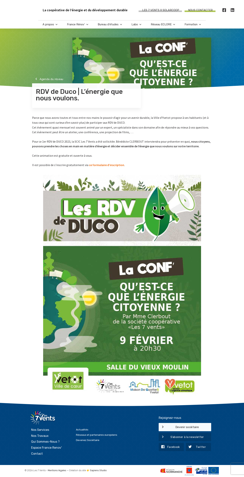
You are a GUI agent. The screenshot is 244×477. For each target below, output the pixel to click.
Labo (136, 24)
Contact (37, 453)
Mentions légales (57, 470)
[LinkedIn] (232, 10)
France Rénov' (78, 24)
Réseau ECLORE (163, 24)
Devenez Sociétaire (87, 440)
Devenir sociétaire (179, 427)
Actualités (82, 429)
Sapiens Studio (98, 470)
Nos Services (40, 430)
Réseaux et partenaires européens (96, 434)
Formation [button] (193, 24)
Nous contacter (200, 10)
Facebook (169, 447)
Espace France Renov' (46, 447)
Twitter (196, 447)
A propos (50, 24)
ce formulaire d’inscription (106, 165)
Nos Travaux (40, 436)
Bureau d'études (110, 24)
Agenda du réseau (47, 79)
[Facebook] (224, 10)
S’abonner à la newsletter (181, 437)
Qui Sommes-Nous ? (45, 441)
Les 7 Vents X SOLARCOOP (160, 10)
